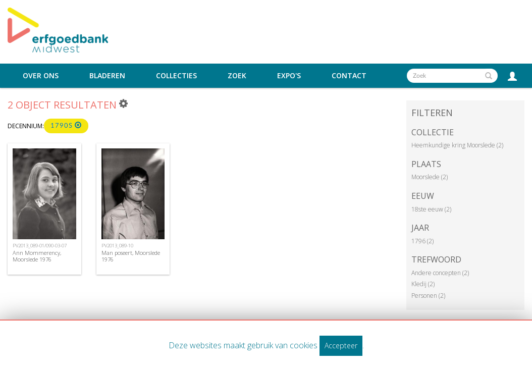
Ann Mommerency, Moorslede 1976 (37, 256)
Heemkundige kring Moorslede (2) (457, 145)
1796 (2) (422, 241)
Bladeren (107, 75)
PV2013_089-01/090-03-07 (40, 245)
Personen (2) (428, 295)
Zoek (237, 75)
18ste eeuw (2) (431, 209)
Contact (349, 75)
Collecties (176, 75)
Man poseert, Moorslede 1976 (130, 256)
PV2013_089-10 (117, 245)
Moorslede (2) (429, 177)
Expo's (289, 75)
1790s (66, 125)
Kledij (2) (423, 284)
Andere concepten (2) (440, 273)
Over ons (41, 75)
